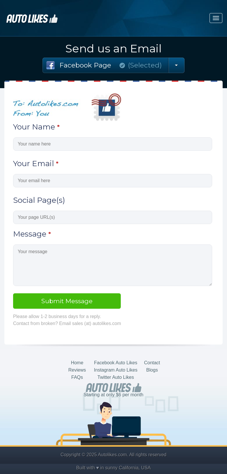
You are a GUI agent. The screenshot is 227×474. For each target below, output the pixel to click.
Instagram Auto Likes (115, 370)
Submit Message (67, 301)
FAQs (77, 377)
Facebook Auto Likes (115, 362)
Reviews (77, 370)
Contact (152, 362)
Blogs (152, 370)
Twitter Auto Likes (115, 377)
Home (77, 362)
